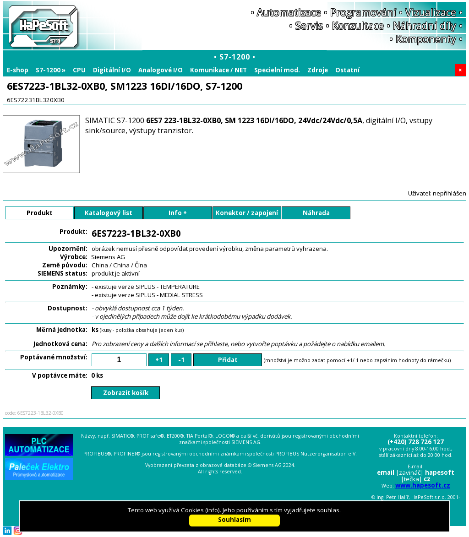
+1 (159, 360)
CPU (79, 70)
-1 (181, 360)
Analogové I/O (160, 70)
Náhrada (316, 213)
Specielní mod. (277, 70)
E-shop (17, 70)
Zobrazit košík (125, 393)
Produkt (40, 213)
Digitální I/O (112, 70)
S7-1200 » (50, 70)
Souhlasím (234, 519)
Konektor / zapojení (247, 213)
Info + (178, 213)
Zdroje (317, 70)
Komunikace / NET (218, 70)
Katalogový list (108, 213)
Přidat (228, 360)
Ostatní (347, 70)
